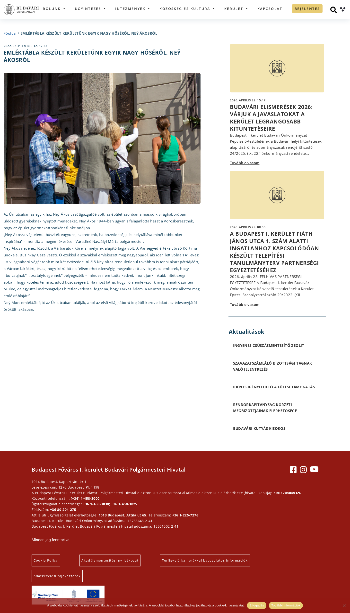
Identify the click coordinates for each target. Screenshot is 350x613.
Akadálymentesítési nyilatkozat (110, 560)
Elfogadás (256, 605)
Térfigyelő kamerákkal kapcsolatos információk (205, 560)
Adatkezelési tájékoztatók (57, 576)
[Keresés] (333, 10)
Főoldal (10, 33)
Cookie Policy (46, 560)
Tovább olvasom (244, 162)
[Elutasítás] (343, 605)
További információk (285, 605)
